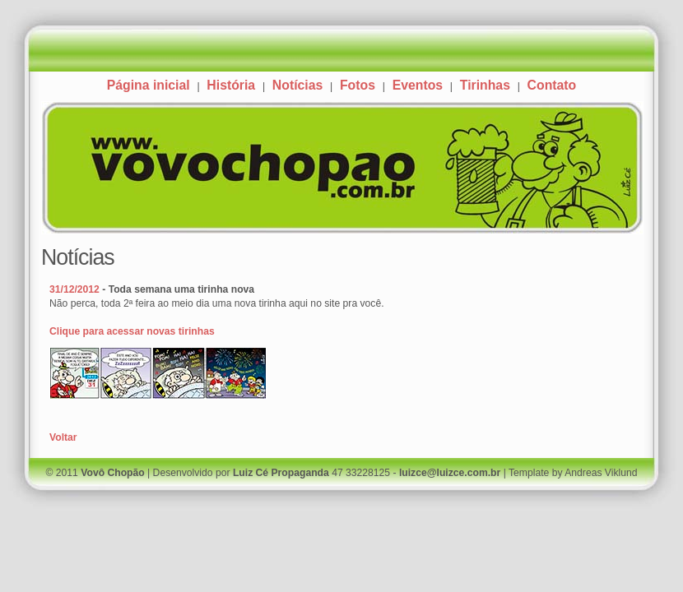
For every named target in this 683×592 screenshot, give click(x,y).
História (231, 85)
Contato (552, 85)
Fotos (357, 85)
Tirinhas (485, 85)
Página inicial (148, 85)
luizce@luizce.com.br (449, 473)
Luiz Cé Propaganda (281, 473)
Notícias (297, 85)
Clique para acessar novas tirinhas (132, 331)
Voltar (63, 437)
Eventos (418, 85)
